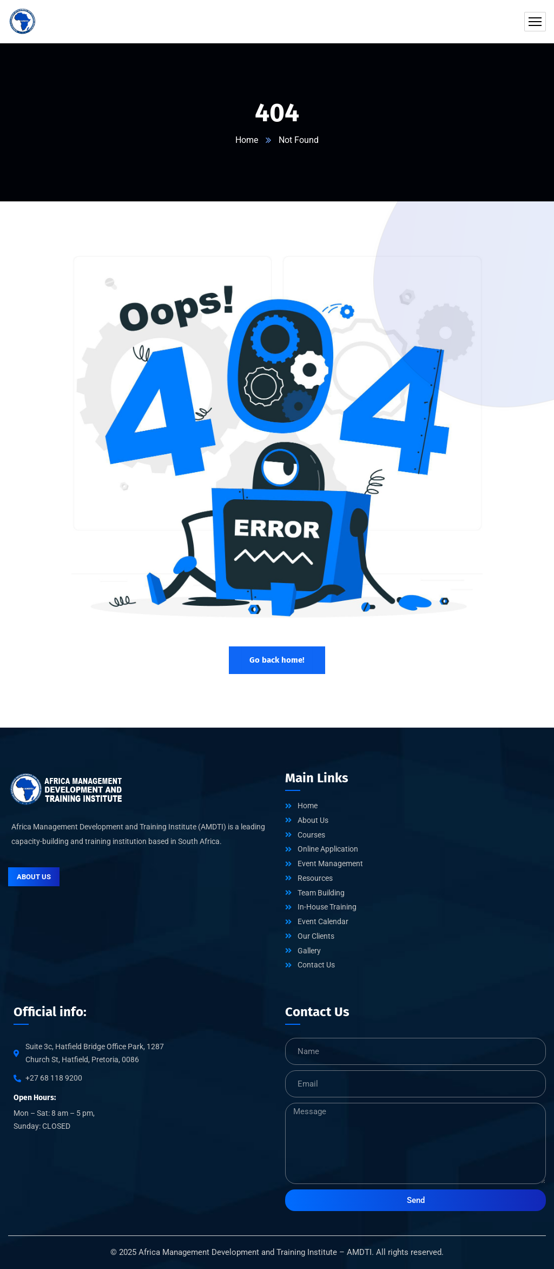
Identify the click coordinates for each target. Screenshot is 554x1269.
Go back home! (277, 660)
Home (246, 140)
